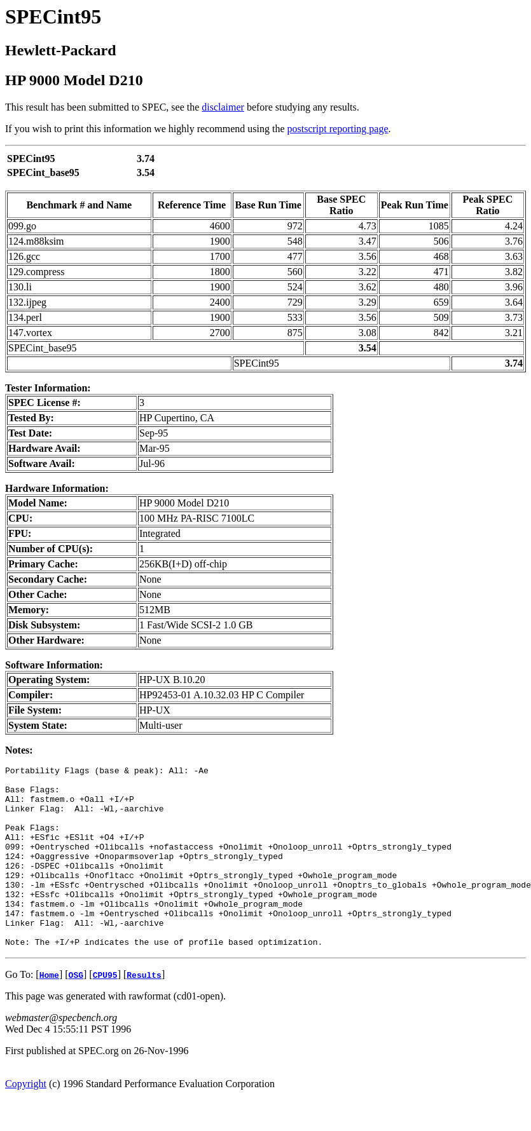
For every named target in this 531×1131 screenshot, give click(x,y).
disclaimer (223, 107)
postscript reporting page (338, 128)
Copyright (25, 1119)
